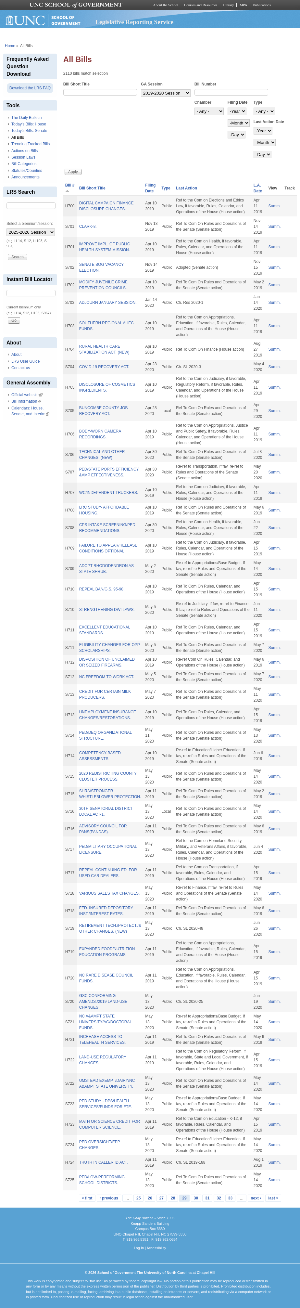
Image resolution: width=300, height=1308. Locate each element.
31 (207, 1198)
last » (273, 1198)
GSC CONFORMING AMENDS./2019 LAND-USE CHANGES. (103, 1001)
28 (173, 1198)
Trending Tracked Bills (30, 144)
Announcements (25, 177)
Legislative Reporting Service (134, 22)
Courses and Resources (200, 5)
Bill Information (26, 401)
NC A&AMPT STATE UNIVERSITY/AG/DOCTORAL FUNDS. (105, 1022)
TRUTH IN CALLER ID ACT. (103, 1162)
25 (138, 1198)
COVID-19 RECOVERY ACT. (104, 367)
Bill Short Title (76, 84)
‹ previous (109, 1198)
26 (150, 1198)
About (16, 354)
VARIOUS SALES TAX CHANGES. (109, 893)
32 (219, 1198)
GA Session (152, 84)
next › (256, 1198)
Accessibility (156, 1248)
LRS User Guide (25, 361)
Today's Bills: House (28, 124)
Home (10, 46)
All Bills (17, 137)
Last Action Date (269, 122)
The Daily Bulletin (26, 117)
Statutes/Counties (26, 170)
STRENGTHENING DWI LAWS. (107, 609)
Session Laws (23, 157)
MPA (243, 5)
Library (228, 5)
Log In (139, 1248)
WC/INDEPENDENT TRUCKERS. (108, 492)
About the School (165, 5)
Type (258, 102)
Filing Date (237, 102)
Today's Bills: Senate (29, 130)
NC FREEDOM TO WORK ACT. (106, 677)
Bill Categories (23, 164)
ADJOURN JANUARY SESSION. (108, 302)
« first (87, 1198)
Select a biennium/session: (29, 223)
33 (230, 1198)
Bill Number (205, 84)
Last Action (186, 188)
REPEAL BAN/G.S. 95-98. (102, 589)
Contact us (20, 368)
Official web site (27, 395)
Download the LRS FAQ (30, 88)
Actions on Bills (24, 151)
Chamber (202, 102)
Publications (262, 5)
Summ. (275, 206)
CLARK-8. (88, 226)
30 (196, 1198)
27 (161, 1198)
